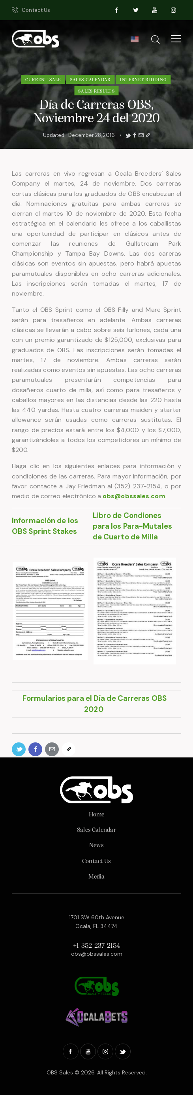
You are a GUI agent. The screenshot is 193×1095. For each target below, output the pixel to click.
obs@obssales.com (96, 953)
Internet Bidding (143, 80)
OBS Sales (60, 1072)
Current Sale (43, 80)
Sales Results (96, 91)
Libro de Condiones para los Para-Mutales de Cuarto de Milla (132, 526)
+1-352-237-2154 (96, 946)
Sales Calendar (90, 80)
